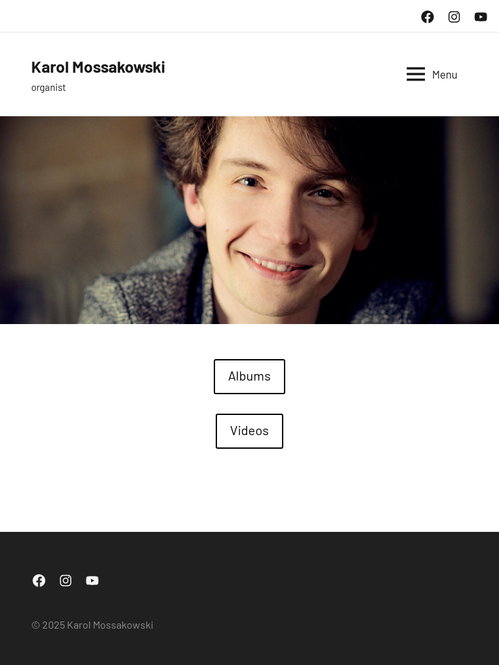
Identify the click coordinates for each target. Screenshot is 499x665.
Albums (249, 375)
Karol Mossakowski (108, 66)
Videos (249, 430)
